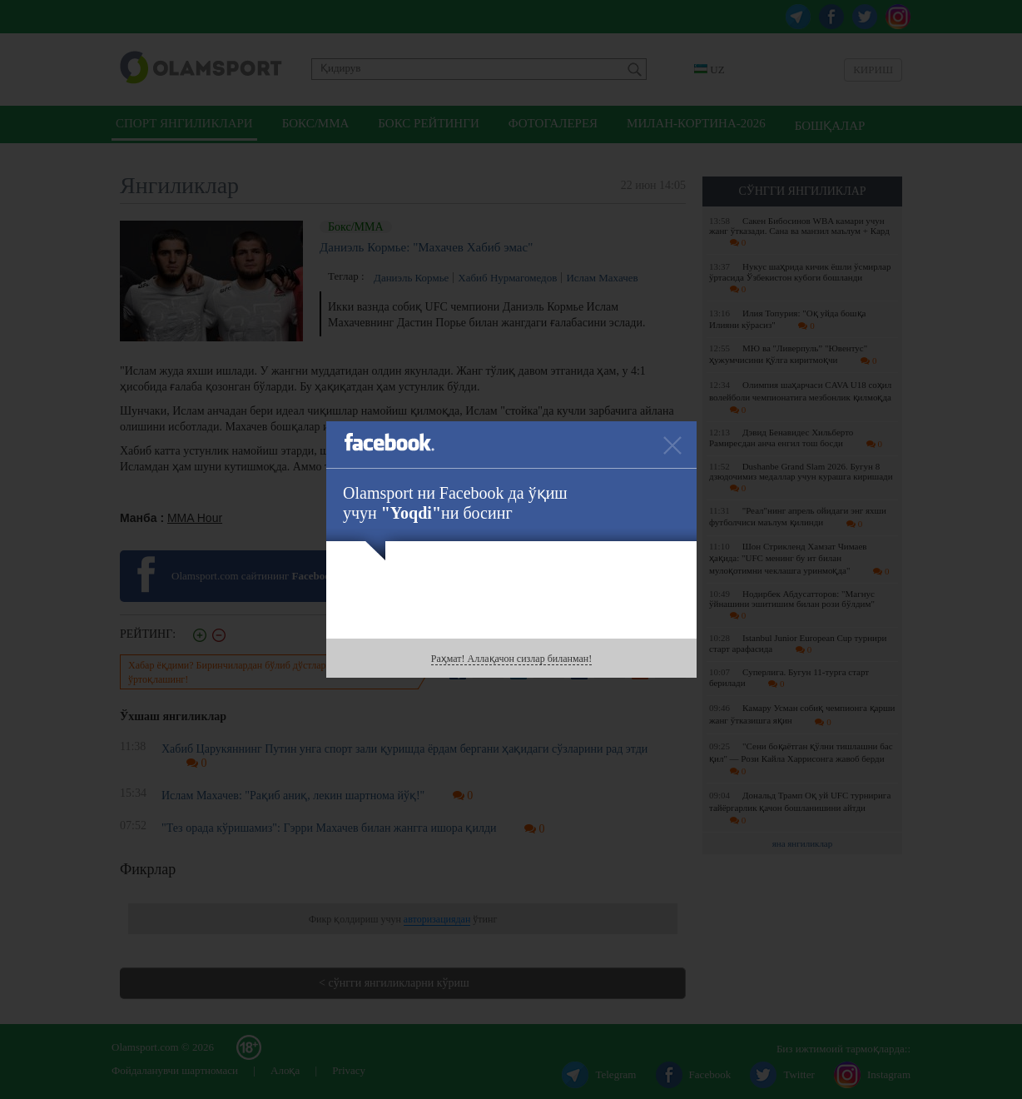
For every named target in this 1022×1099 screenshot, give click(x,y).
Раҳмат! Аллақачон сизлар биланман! (511, 658)
